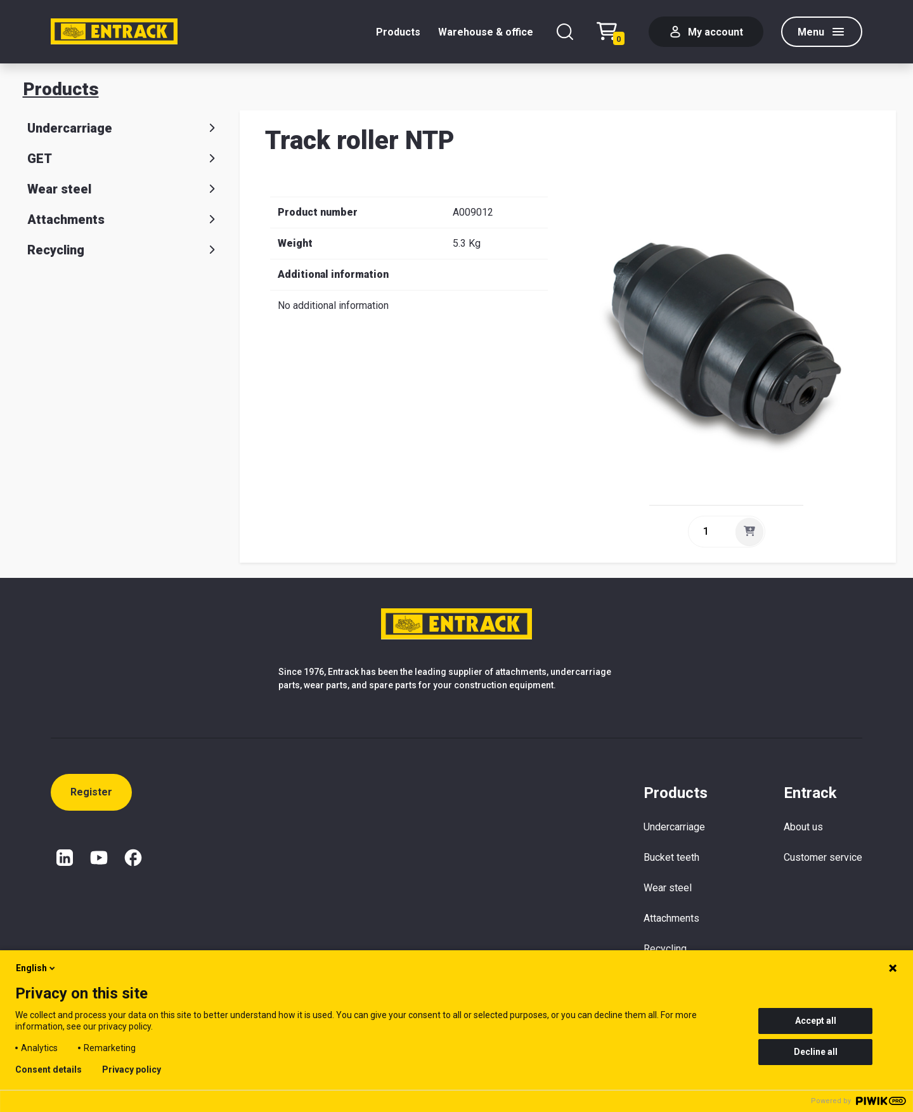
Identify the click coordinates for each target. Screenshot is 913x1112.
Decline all (816, 1052)
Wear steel (123, 189)
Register (91, 792)
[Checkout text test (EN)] (614, 32)
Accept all (815, 1021)
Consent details (48, 1069)
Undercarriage (123, 128)
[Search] (565, 31)
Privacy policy (131, 1069)
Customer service (823, 857)
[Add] (749, 532)
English (36, 968)
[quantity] (711, 531)
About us (803, 827)
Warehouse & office (485, 32)
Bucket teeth (671, 857)
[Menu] (821, 31)
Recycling (123, 250)
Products (398, 32)
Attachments (123, 219)
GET (123, 158)
